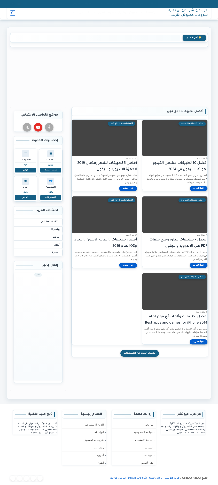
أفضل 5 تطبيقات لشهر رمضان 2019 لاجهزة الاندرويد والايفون (107, 166)
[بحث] (12, 13)
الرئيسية (151, 13)
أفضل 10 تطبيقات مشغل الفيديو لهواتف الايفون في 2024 (180, 166)
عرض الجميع (51, 170)
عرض (25, 170)
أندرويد (111, 13)
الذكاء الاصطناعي (50, 221)
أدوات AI (99, 432)
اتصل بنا (89, 4)
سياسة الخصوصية (133, 4)
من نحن (153, 4)
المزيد (81, 13)
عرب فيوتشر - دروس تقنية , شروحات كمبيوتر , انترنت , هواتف (187, 14)
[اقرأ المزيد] (198, 188)
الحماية (56, 253)
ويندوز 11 (55, 229)
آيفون (100, 13)
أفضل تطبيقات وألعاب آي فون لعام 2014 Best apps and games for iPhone (176, 320)
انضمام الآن (50, 197)
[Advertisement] (109, 76)
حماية (91, 13)
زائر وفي (25, 197)
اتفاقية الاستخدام (109, 4)
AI (141, 13)
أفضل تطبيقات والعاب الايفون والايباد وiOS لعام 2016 (105, 243)
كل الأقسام (59, 4)
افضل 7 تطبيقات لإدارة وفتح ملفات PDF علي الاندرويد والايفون (178, 243)
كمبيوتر (133, 13)
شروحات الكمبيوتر (94, 440)
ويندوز (122, 13)
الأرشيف (75, 4)
